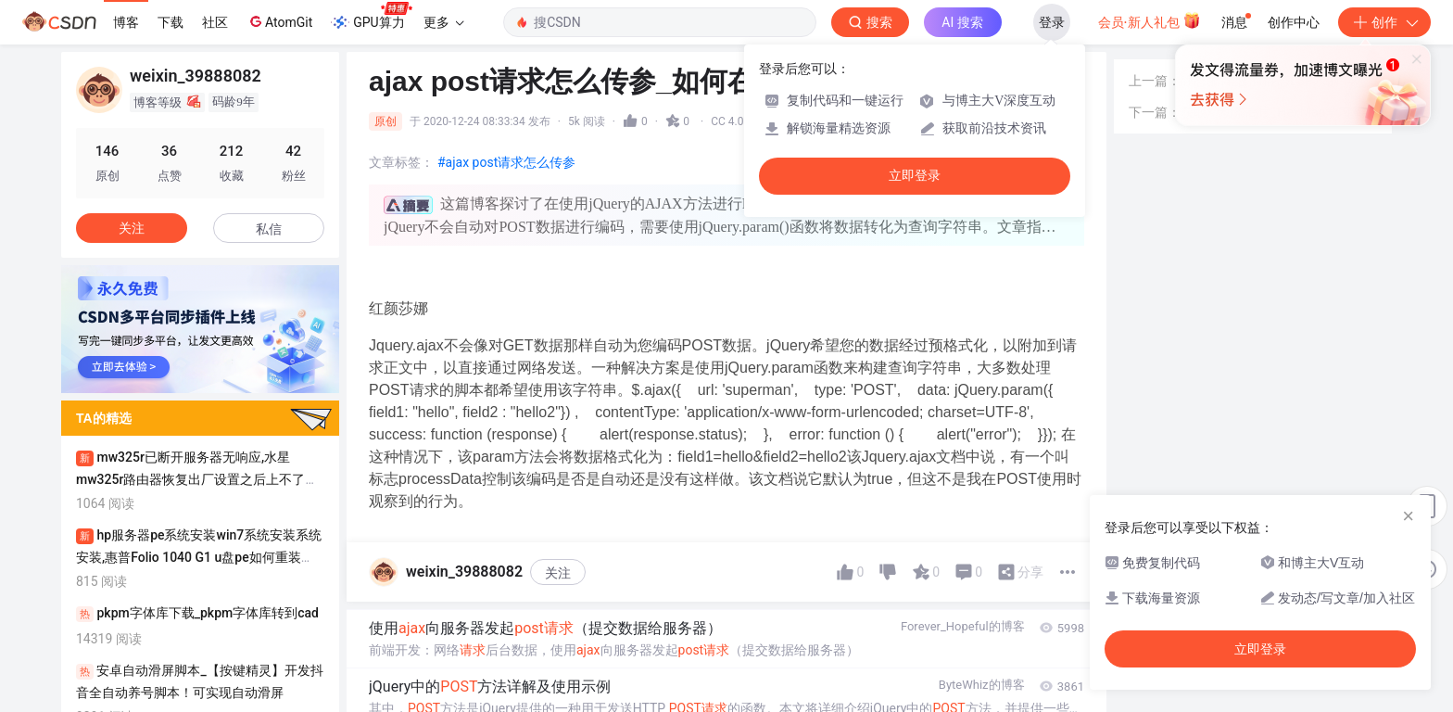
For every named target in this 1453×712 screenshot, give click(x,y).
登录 (1052, 22)
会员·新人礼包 (1149, 20)
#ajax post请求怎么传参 (506, 162)
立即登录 (915, 176)
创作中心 (1294, 22)
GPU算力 (371, 17)
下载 (170, 22)
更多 (443, 22)
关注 (558, 573)
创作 (1384, 22)
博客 (126, 22)
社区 (215, 22)
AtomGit (279, 21)
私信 (269, 229)
